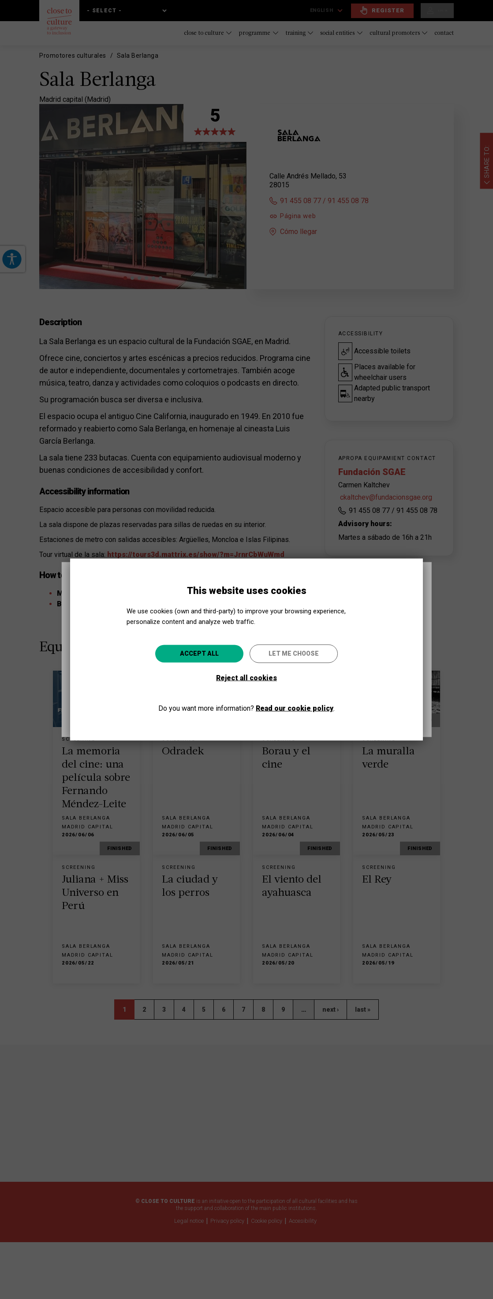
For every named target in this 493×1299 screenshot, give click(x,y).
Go (309, 697)
